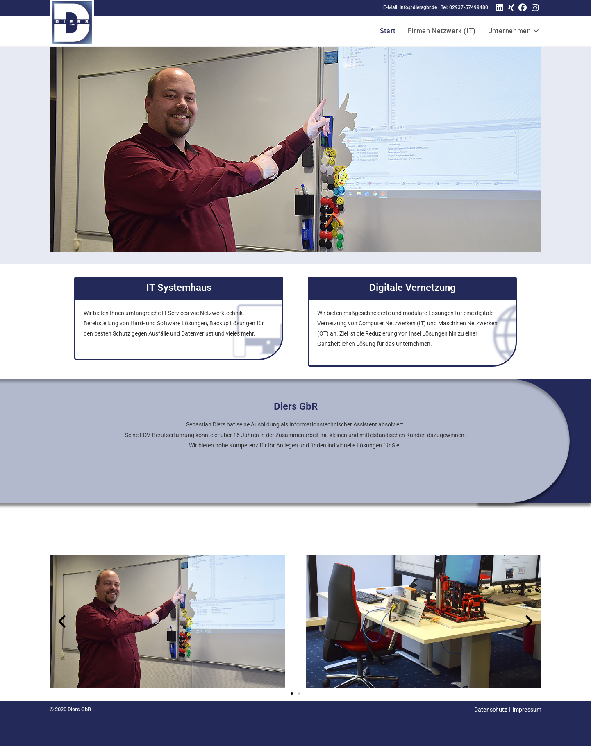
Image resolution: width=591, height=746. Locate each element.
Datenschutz (490, 709)
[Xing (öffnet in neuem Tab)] (510, 8)
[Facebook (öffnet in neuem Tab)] (522, 8)
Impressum (526, 709)
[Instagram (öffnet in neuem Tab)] (535, 8)
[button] (62, 621)
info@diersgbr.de (418, 7)
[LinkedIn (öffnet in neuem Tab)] (499, 8)
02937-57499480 (468, 7)
